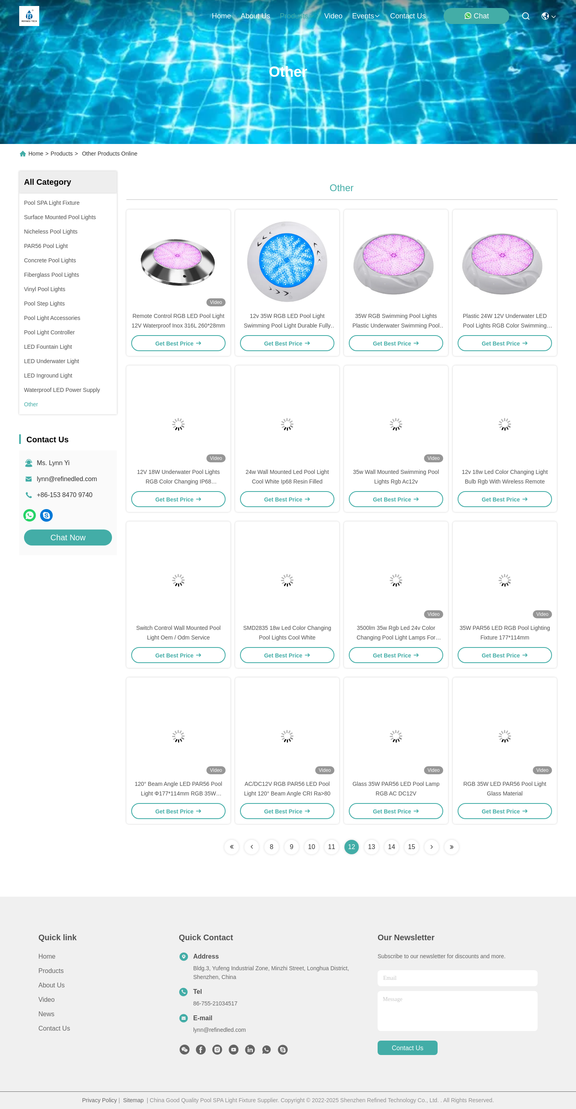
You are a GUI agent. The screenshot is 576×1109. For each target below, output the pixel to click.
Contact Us (54, 1028)
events (366, 16)
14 (391, 846)
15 (411, 846)
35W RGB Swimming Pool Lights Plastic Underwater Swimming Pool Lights (396, 325)
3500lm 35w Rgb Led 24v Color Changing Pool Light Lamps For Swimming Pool (396, 637)
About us (51, 985)
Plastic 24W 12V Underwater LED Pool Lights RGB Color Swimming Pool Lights (505, 325)
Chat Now (68, 537)
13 (371, 846)
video (333, 16)
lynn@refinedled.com (67, 479)
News (46, 1014)
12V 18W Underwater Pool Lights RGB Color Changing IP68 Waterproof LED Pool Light (178, 481)
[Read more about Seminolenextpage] (231, 847)
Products (62, 153)
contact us (408, 16)
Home (221, 16)
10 (311, 846)
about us (255, 16)
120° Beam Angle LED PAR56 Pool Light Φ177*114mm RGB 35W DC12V (178, 793)
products (297, 16)
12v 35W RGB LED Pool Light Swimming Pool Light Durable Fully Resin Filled (287, 325)
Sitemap (133, 1100)
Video (46, 999)
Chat (476, 16)
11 (331, 846)
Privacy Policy (99, 1100)
